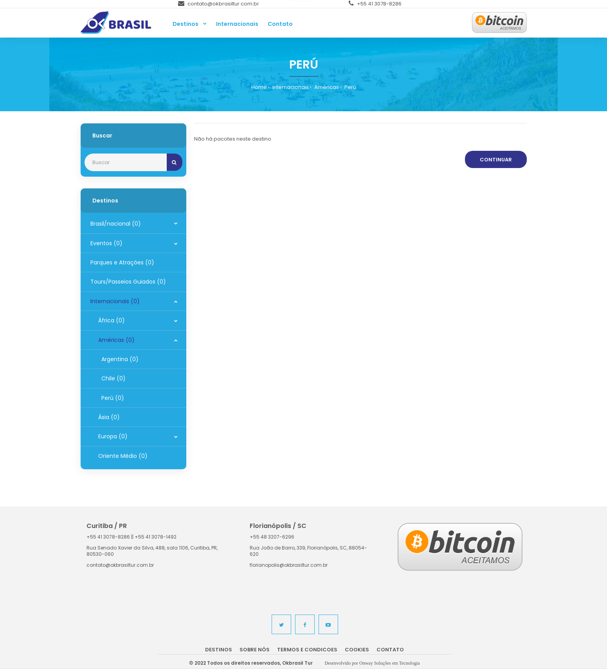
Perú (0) (111, 398)
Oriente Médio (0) (123, 456)
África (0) (111, 320)
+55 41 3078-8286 (375, 3)
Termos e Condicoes (307, 649)
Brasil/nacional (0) (115, 224)
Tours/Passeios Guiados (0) (128, 282)
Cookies (357, 649)
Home (259, 87)
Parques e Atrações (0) (122, 262)
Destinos (218, 649)
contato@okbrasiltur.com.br (218, 3)
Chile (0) (112, 378)
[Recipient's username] (126, 162)
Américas (326, 87)
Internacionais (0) (115, 301)
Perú (349, 87)
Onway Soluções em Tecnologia (389, 663)
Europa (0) (113, 436)
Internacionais (290, 87)
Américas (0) (116, 340)
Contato (390, 649)
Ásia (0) (109, 417)
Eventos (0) (106, 243)
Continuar (496, 159)
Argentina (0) (118, 359)
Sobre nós (255, 649)
